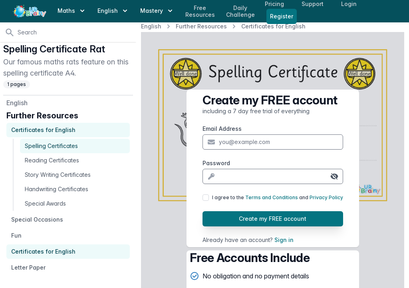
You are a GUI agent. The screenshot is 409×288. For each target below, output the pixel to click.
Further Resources (201, 26)
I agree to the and (277, 197)
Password (216, 163)
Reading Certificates (52, 160)
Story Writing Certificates (58, 174)
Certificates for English (273, 26)
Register (281, 16)
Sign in (284, 239)
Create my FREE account (272, 218)
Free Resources (200, 11)
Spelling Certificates (51, 145)
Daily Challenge (240, 11)
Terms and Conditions (271, 197)
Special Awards (45, 203)
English (151, 26)
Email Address (222, 128)
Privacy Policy (326, 197)
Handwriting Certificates (56, 189)
